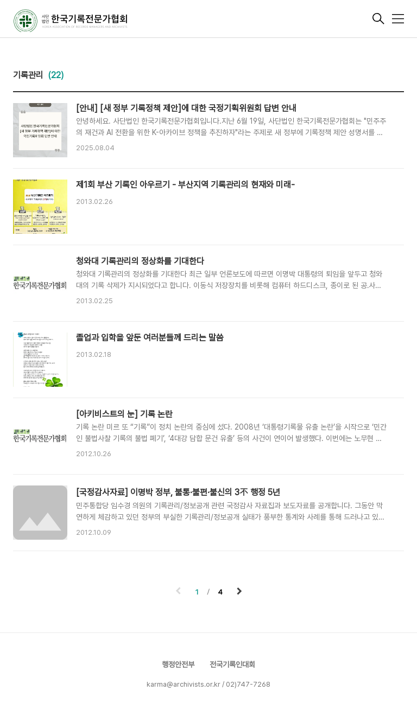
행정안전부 (178, 664)
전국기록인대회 (232, 664)
